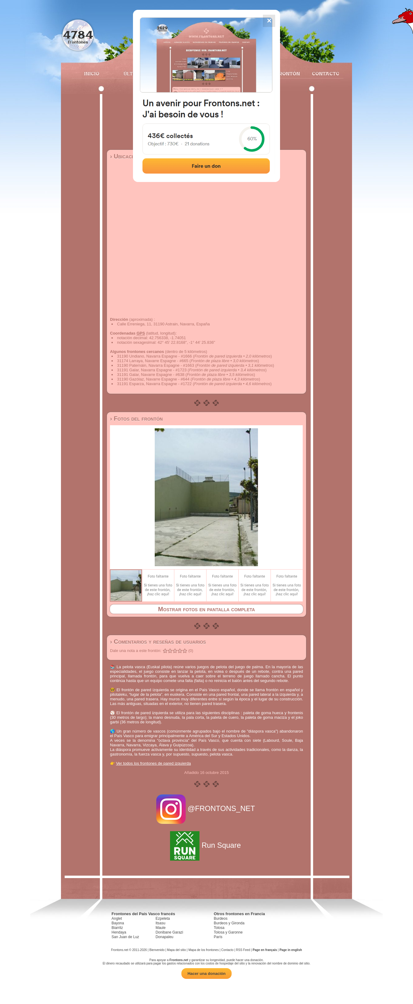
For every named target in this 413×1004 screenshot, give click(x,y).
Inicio (91, 73)
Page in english (290, 950)
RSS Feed (243, 950)
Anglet (117, 918)
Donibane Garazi (169, 932)
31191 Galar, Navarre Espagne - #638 (150, 374)
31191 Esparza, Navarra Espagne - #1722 (154, 383)
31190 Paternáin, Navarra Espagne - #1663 (155, 365)
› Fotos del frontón (136, 418)
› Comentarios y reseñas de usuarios (158, 641)
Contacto (323, 73)
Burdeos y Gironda (229, 923)
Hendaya (119, 932)
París (218, 937)
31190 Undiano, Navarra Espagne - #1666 (154, 356)
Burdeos (221, 918)
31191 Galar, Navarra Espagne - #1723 (152, 370)
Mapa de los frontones (203, 950)
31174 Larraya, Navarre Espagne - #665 (152, 360)
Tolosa (219, 928)
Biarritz (117, 928)
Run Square (206, 845)
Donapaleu (164, 937)
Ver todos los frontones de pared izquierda (153, 763)
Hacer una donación (206, 973)
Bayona (118, 923)
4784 (78, 34)
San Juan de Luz (125, 937)
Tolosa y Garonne (228, 932)
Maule (161, 928)
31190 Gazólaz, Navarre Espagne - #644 (153, 379)
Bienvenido (156, 950)
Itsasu (160, 923)
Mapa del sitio (176, 950)
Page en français (265, 950)
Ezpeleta (163, 918)
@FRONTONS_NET (206, 808)
